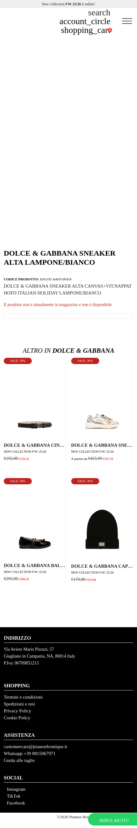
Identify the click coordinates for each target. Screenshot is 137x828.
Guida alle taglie (19, 760)
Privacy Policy (17, 710)
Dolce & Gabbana (69, 350)
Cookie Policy (17, 717)
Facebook (16, 802)
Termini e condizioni (23, 697)
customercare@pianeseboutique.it (35, 746)
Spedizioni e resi (19, 703)
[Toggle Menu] (127, 21)
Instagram (16, 789)
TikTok (13, 796)
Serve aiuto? (114, 820)
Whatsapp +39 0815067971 (30, 753)
